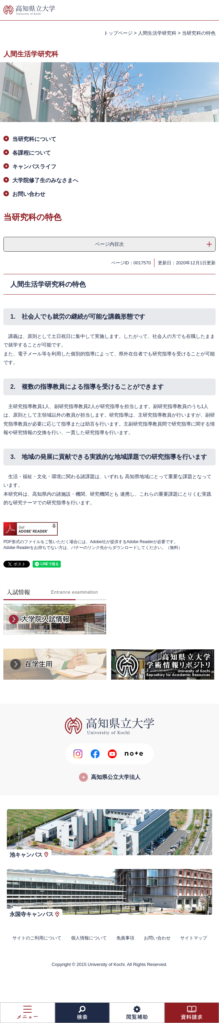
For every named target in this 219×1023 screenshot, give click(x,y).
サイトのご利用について (36, 937)
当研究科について (34, 139)
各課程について (31, 153)
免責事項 (125, 937)
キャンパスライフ (34, 166)
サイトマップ (193, 937)
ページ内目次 (109, 244)
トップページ (118, 33)
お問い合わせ (28, 194)
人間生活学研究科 (157, 33)
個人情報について (89, 937)
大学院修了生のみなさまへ (45, 180)
